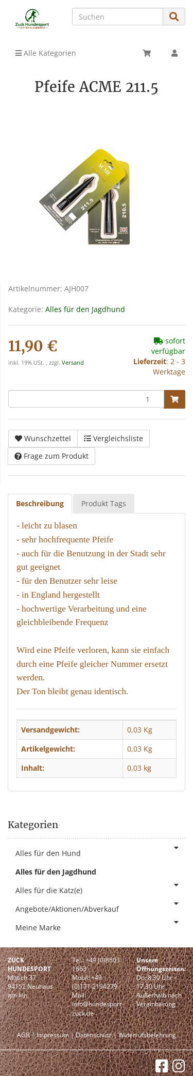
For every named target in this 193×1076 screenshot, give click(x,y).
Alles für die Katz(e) (100, 888)
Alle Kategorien (45, 53)
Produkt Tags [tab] (103, 503)
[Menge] (86, 399)
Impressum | (55, 1035)
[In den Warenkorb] (174, 399)
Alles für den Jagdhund (85, 309)
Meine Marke (100, 925)
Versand (73, 362)
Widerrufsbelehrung (147, 1035)
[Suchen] (117, 16)
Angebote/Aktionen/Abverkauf (100, 907)
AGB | (26, 1035)
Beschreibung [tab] (40, 503)
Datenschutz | (96, 1035)
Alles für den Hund (100, 851)
